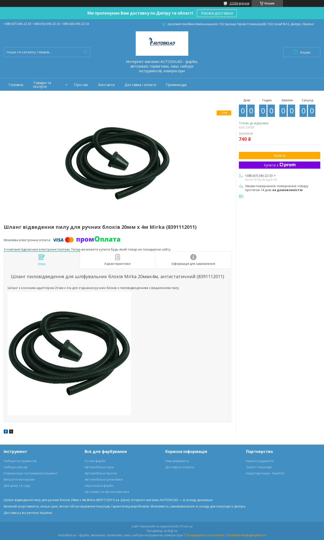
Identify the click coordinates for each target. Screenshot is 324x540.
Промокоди (176, 85)
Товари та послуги (42, 84)
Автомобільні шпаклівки (104, 479)
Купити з (280, 165)
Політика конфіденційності (246, 535)
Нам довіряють (177, 461)
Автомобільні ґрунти (101, 473)
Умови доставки (217, 13)
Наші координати (260, 461)
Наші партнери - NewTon (265, 473)
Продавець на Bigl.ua (162, 531)
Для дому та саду (17, 485)
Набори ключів (15, 467)
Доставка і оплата (140, 85)
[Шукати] (85, 52)
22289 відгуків (239, 3)
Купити (280, 155)
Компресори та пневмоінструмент (31, 473)
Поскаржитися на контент (205, 535)
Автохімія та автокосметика (107, 491)
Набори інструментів (20, 461)
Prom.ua (186, 526)
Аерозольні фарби (99, 485)
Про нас (81, 85)
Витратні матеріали (19, 479)
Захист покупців (259, 467)
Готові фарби (95, 461)
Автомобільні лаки (99, 467)
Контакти (106, 85)
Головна (16, 85)
